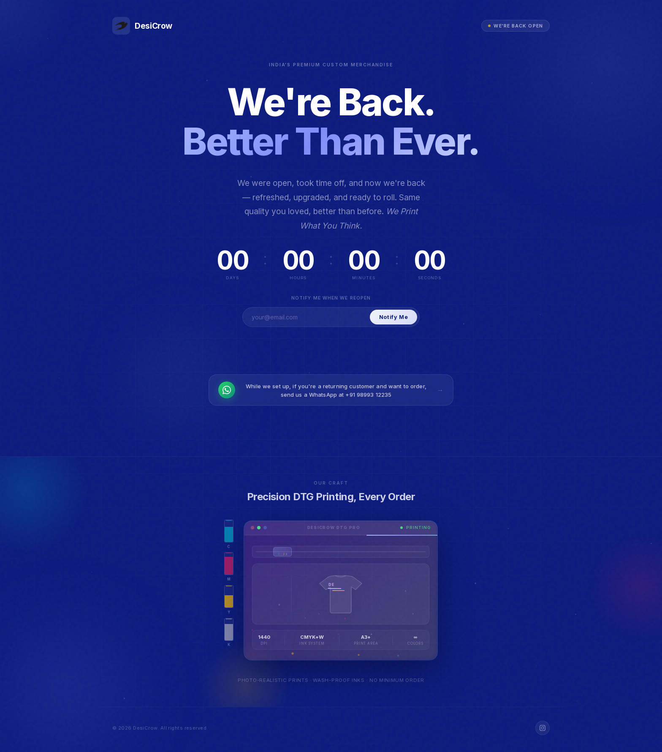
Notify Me (393, 317)
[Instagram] (542, 728)
